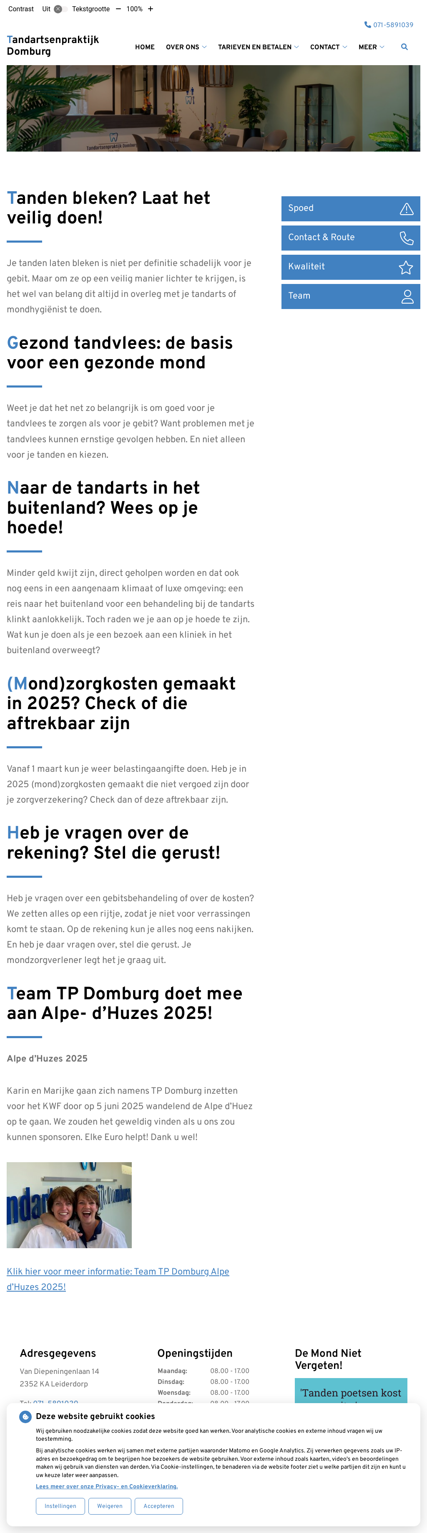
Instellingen (60, 1506)
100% (134, 9)
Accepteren (158, 1506)
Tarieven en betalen (254, 47)
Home (145, 47)
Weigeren (110, 1506)
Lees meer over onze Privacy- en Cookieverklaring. (107, 1486)
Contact (325, 47)
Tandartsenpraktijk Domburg (53, 46)
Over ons (182, 47)
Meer (368, 47)
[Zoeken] (404, 47)
